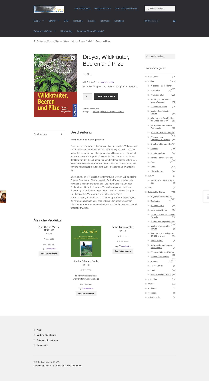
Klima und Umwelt (159, 106)
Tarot (153, 162)
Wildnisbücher (157, 171)
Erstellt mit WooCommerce (68, 366)
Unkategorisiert (154, 297)
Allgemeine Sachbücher (161, 86)
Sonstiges (119, 21)
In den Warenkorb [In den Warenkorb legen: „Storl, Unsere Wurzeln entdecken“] (49, 254)
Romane (154, 149)
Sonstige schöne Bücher (161, 158)
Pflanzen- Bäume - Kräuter (162, 252)
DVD (66, 21)
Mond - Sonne (157, 240)
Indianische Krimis (159, 210)
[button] (73, 58)
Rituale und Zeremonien (161, 144)
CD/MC (52, 21)
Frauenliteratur (157, 95)
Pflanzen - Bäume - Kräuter (66, 41)
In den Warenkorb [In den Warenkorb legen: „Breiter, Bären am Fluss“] (123, 251)
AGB (39, 330)
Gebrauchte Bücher (43, 31)
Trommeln (104, 21)
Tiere (153, 167)
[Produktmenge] (87, 96)
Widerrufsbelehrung (46, 335)
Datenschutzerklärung (47, 340)
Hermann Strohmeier (102, 8)
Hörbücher (78, 21)
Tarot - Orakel (157, 266)
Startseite (41, 41)
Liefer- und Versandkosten (126, 8)
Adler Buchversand (82, 8)
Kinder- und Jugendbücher (162, 222)
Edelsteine (155, 90)
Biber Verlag (66, 31)
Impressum (42, 345)
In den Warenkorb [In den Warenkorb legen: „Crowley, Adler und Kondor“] (86, 294)
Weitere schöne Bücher (161, 275)
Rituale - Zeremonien (160, 257)
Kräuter (91, 21)
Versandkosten (107, 82)
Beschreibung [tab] (40, 134)
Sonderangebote (158, 153)
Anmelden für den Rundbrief (90, 31)
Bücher (37, 21)
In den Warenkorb (106, 96)
